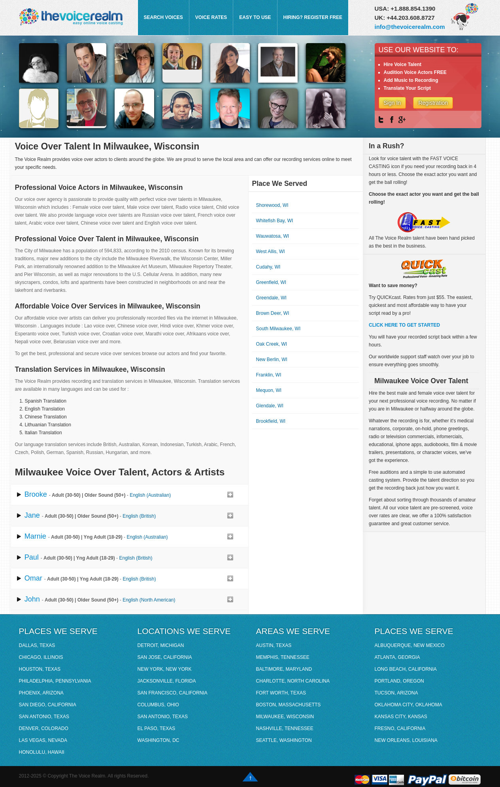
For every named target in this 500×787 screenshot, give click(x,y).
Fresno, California (400, 728)
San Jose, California (165, 657)
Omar (33, 578)
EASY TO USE (255, 17)
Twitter (382, 119)
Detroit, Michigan (161, 645)
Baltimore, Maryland (284, 669)
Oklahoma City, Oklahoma (408, 705)
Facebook (392, 119)
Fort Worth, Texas (281, 693)
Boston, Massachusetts (288, 705)
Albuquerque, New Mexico (410, 645)
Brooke (36, 494)
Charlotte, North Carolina (293, 681)
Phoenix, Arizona (41, 693)
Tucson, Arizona (396, 693)
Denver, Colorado (43, 728)
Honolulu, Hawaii (41, 752)
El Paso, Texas (156, 728)
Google (402, 119)
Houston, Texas (40, 669)
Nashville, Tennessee (284, 728)
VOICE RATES (211, 17)
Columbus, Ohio (158, 705)
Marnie (35, 536)
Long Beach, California (406, 669)
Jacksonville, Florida (167, 681)
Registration (433, 103)
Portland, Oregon (399, 681)
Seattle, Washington (284, 740)
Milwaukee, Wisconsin (285, 716)
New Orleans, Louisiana (406, 740)
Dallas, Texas (37, 645)
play (19, 495)
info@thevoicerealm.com (410, 26)
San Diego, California (47, 705)
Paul (32, 557)
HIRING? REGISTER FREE (312, 17)
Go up (250, 776)
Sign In (392, 103)
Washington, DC (158, 740)
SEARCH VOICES (163, 17)
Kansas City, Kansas (401, 716)
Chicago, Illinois (41, 657)
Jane (32, 515)
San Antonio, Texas (44, 716)
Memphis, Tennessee (282, 657)
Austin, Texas (274, 645)
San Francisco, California (173, 693)
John (32, 599)
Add (230, 495)
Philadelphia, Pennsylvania (55, 681)
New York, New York (165, 669)
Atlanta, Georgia (397, 657)
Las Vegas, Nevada (43, 740)
